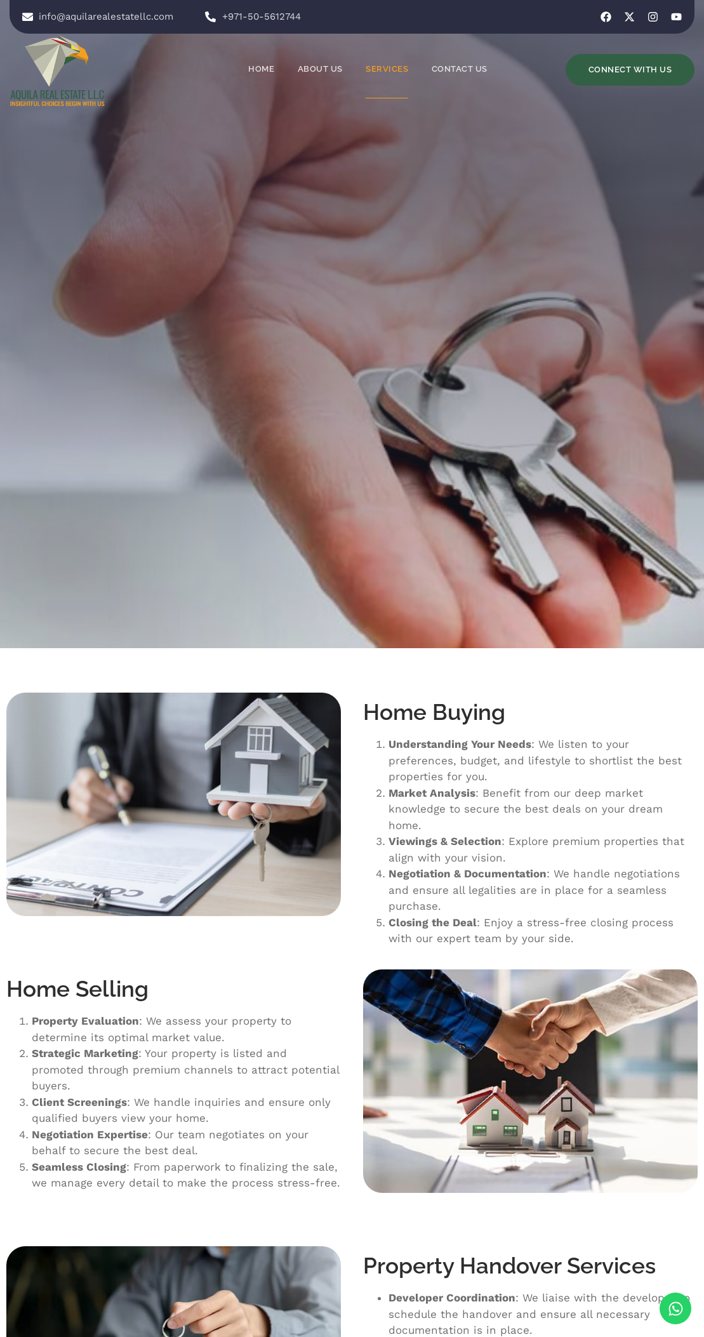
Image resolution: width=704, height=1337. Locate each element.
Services (387, 69)
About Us (320, 69)
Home (262, 69)
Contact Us (460, 69)
